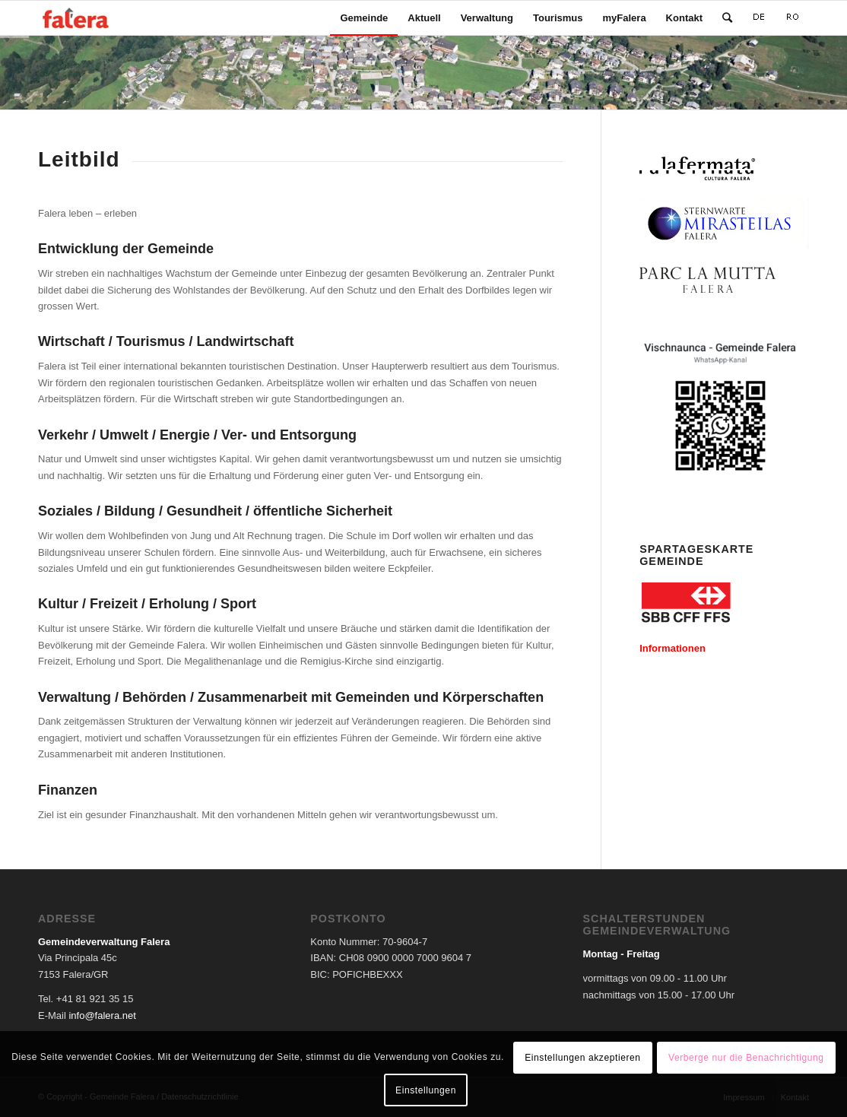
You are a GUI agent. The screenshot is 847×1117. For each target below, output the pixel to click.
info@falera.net (101, 1015)
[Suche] (727, 18)
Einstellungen (425, 1090)
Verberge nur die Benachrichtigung (746, 1057)
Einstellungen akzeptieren (582, 1057)
